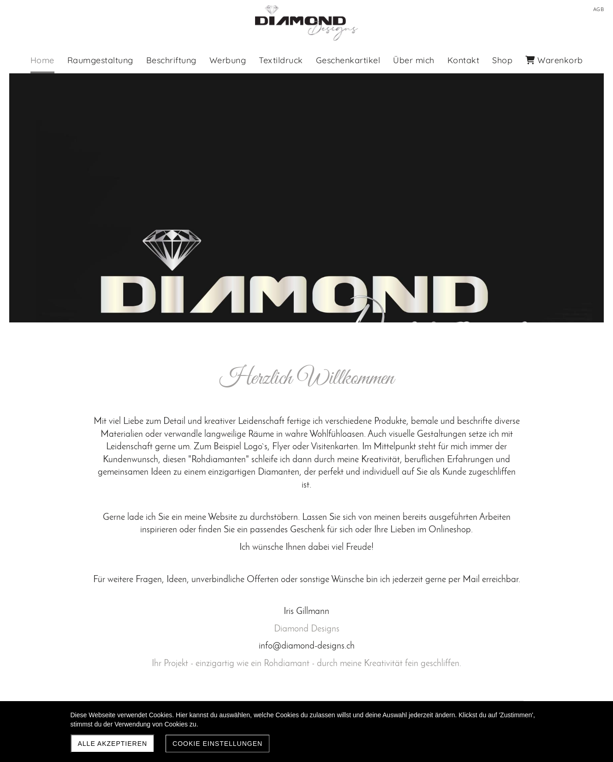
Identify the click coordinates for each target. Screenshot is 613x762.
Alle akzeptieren (113, 743)
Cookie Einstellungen (217, 743)
